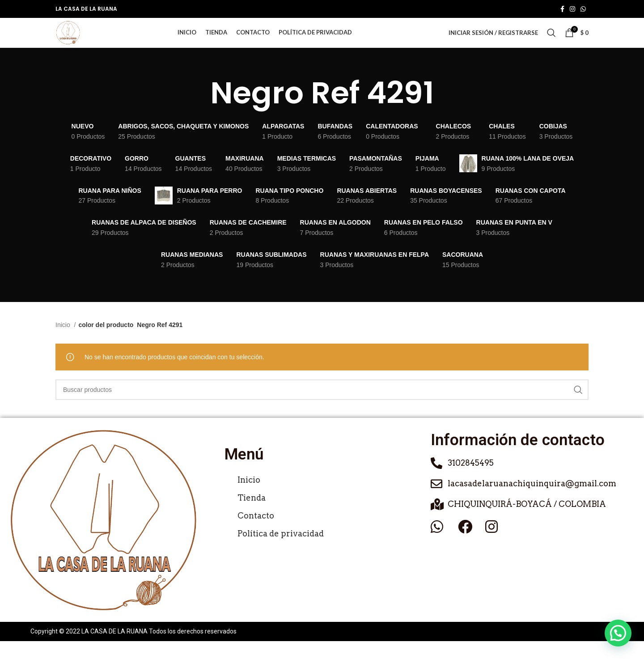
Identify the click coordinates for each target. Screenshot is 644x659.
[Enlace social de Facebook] (562, 9)
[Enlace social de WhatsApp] (583, 9)
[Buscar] (551, 42)
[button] (618, 633)
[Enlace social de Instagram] (572, 9)
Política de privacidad (280, 551)
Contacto (255, 533)
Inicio (63, 343)
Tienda (251, 515)
